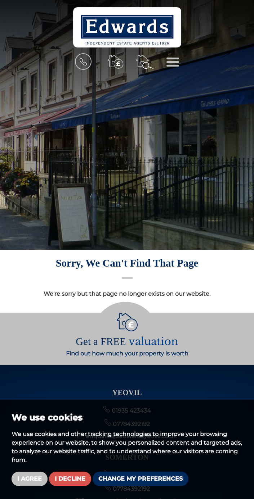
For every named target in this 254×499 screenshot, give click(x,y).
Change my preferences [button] (140, 478)
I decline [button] (70, 478)
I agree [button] (29, 478)
